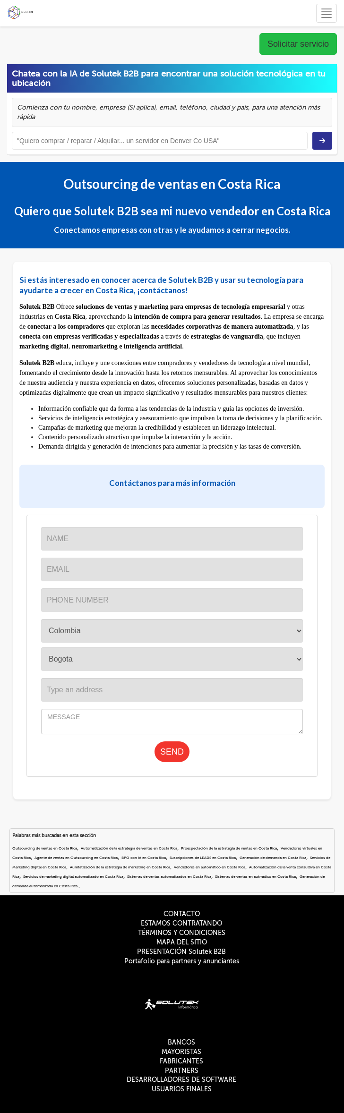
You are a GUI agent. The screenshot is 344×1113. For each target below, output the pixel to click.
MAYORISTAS (181, 1051)
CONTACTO (181, 914)
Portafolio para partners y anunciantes (181, 961)
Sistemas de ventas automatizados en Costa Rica (169, 877)
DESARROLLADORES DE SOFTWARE (181, 1079)
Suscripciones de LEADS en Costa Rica (203, 858)
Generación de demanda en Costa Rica (273, 858)
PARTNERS (181, 1070)
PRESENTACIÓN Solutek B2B (181, 951)
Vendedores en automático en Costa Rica (209, 867)
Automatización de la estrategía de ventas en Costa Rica (129, 848)
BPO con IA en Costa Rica (143, 858)
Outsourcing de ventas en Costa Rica (44, 848)
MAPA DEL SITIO (181, 942)
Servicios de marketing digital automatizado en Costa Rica (73, 877)
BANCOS (181, 1042)
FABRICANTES (181, 1061)
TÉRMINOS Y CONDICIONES (181, 932)
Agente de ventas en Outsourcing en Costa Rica (76, 858)
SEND (172, 751)
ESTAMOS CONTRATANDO (181, 923)
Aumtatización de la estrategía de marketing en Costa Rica (120, 867)
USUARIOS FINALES (182, 1089)
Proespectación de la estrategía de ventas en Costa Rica (229, 848)
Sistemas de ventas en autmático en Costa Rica (255, 877)
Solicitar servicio (298, 44)
